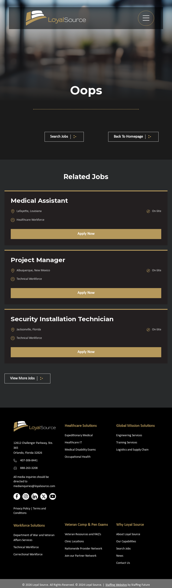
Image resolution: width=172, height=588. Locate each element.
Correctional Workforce (28, 554)
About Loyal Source (128, 534)
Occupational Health (77, 457)
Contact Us (123, 563)
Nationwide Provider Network (83, 548)
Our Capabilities (126, 541)
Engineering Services (129, 435)
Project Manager (38, 260)
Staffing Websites (116, 585)
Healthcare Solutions (81, 426)
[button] (146, 18)
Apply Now (86, 234)
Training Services (126, 442)
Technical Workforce (26, 547)
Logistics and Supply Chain (132, 449)
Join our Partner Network (80, 556)
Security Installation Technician (62, 319)
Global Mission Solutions (135, 426)
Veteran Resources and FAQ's (83, 534)
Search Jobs (123, 548)
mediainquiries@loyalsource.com (34, 486)
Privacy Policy (21, 508)
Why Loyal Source (130, 525)
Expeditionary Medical (79, 435)
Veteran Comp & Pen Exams (86, 525)
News (119, 556)
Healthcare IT (74, 442)
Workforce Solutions (29, 526)
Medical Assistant (39, 200)
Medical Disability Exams (80, 449)
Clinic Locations (74, 541)
